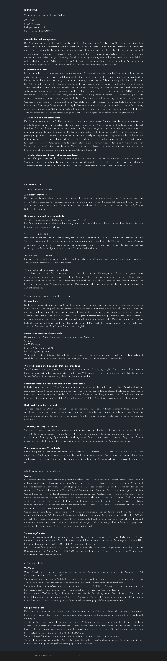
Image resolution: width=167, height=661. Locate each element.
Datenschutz (83, 656)
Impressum (124, 656)
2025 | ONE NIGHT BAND (43, 656)
